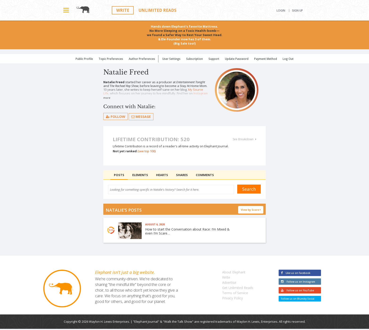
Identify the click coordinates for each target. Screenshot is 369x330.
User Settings (171, 59)
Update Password (237, 59)
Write (122, 10)
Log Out (288, 59)
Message (141, 116)
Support (214, 59)
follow (115, 116)
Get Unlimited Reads (237, 289)
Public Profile (84, 59)
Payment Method (265, 59)
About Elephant (233, 273)
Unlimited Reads (157, 10)
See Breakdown (244, 139)
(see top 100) (146, 151)
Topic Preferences (111, 59)
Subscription (194, 59)
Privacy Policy (232, 299)
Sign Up (297, 10)
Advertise (229, 283)
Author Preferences (142, 59)
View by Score (251, 209)
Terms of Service (235, 294)
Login (281, 10)
